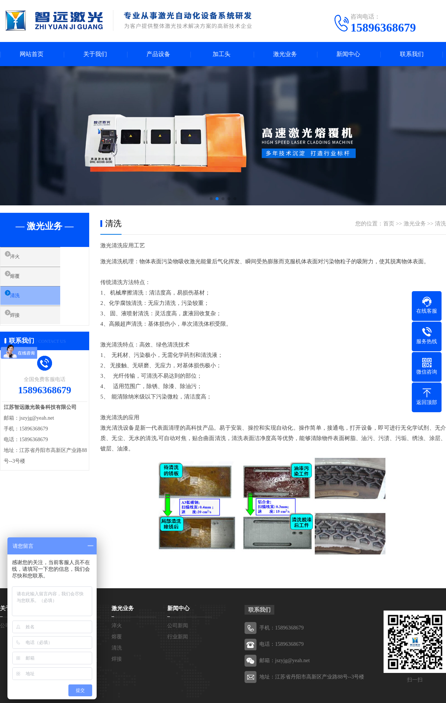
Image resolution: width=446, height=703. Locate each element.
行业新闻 (177, 636)
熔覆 (22, 280)
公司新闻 (177, 625)
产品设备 (158, 54)
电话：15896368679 (281, 644)
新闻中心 (348, 54)
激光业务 (285, 54)
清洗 (22, 302)
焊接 (22, 323)
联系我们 (412, 54)
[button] (211, 198)
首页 (388, 224)
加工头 (221, 54)
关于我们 (95, 54)
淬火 (22, 258)
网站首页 (31, 54)
